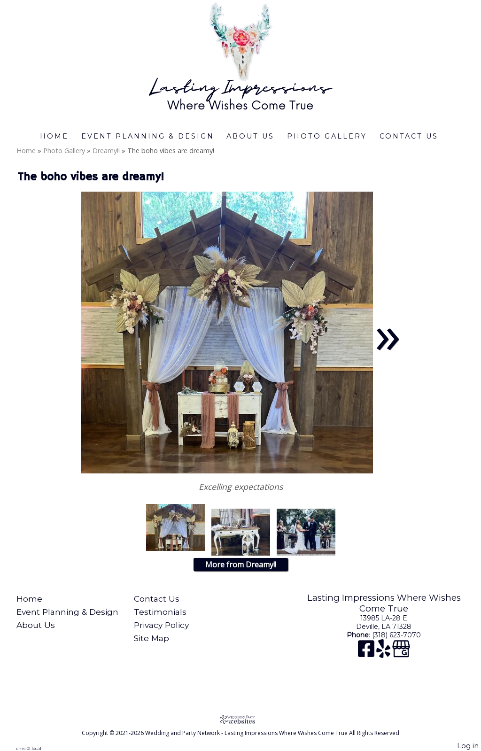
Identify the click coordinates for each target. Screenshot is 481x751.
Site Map (151, 638)
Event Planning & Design (147, 136)
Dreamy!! (106, 150)
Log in (468, 746)
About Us (250, 136)
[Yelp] (384, 653)
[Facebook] (367, 653)
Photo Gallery (327, 136)
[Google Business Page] (401, 653)
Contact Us (409, 136)
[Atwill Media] (240, 719)
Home (54, 136)
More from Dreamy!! (240, 564)
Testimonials (160, 612)
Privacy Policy (161, 625)
